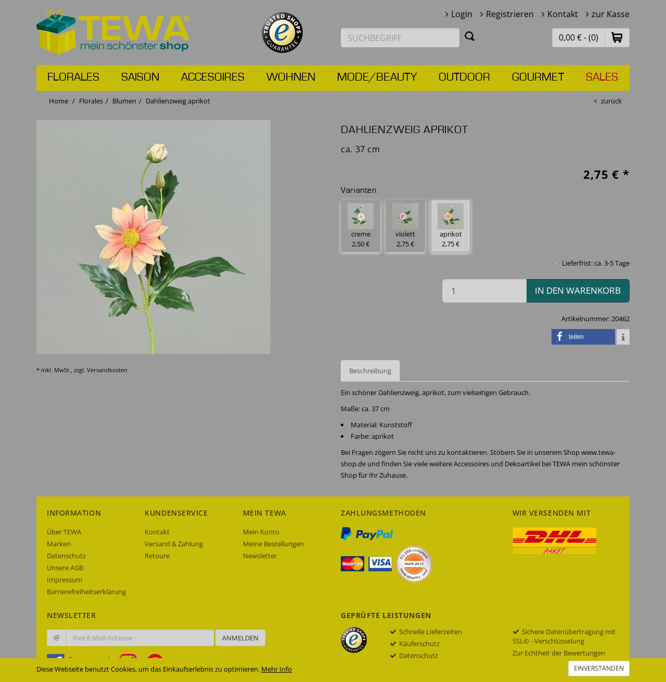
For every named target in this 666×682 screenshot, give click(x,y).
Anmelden (240, 637)
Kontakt (562, 14)
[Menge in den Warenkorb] (484, 291)
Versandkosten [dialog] (107, 370)
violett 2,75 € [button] (405, 225)
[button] (617, 37)
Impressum (64, 579)
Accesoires (213, 77)
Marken (59, 543)
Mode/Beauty (377, 77)
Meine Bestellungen (273, 543)
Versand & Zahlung (174, 543)
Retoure (157, 555)
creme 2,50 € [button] (361, 225)
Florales (73, 77)
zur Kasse (611, 14)
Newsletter (260, 555)
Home (58, 101)
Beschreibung (370, 370)
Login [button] (461, 14)
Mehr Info (276, 669)
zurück (611, 101)
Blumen (124, 101)
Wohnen (290, 77)
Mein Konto (261, 531)
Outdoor (464, 77)
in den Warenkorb (578, 290)
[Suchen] (470, 36)
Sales (602, 77)
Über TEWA (64, 531)
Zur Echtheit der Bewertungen (559, 653)
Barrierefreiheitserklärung (86, 591)
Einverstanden (599, 668)
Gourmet (538, 77)
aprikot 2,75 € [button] (451, 225)
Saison (140, 77)
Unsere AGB (65, 567)
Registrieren (510, 14)
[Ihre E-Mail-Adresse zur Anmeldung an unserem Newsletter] (140, 637)
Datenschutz (66, 555)
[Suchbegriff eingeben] (400, 37)
